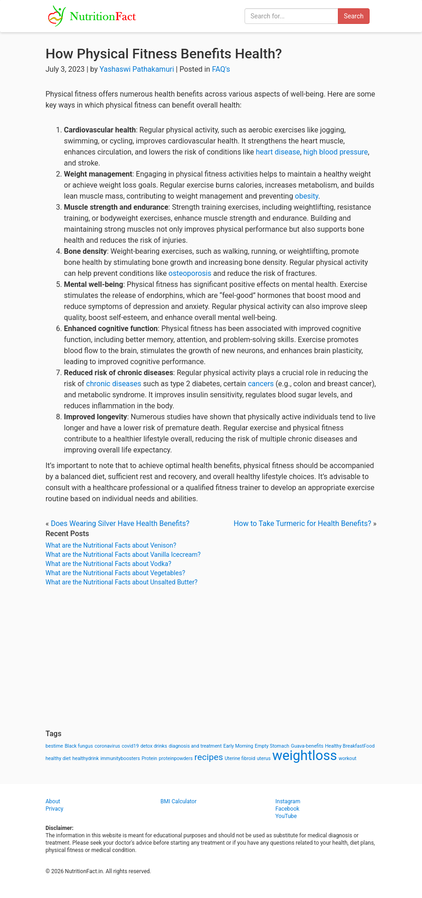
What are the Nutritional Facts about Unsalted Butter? (122, 582)
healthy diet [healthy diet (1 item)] (58, 758)
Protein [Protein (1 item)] (149, 758)
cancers (261, 383)
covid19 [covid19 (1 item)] (130, 746)
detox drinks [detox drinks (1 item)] (154, 746)
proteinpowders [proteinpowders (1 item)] (176, 758)
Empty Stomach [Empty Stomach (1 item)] (272, 746)
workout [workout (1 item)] (348, 758)
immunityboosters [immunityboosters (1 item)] (120, 758)
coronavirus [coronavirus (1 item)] (107, 746)
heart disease (278, 152)
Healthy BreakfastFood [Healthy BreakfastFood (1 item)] (350, 746)
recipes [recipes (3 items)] (208, 757)
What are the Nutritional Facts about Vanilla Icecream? (123, 554)
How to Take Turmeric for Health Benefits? (302, 523)
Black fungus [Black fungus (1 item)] (79, 746)
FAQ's (221, 69)
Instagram (287, 801)
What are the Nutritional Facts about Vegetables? (115, 573)
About (53, 801)
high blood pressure (335, 152)
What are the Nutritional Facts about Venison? (111, 545)
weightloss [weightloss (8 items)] (304, 755)
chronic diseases (113, 383)
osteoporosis (190, 273)
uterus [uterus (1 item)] (264, 758)
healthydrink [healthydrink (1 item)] (85, 758)
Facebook (287, 809)
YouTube (286, 816)
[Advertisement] (211, 658)
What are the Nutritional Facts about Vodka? (108, 563)
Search (354, 16)
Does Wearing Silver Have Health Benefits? (120, 523)
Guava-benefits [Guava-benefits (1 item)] (307, 746)
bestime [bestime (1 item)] (54, 746)
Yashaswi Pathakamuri (136, 69)
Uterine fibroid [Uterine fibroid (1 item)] (240, 758)
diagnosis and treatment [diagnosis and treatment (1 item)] (195, 746)
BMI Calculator (178, 801)
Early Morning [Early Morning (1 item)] (238, 746)
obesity (307, 196)
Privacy (54, 809)
